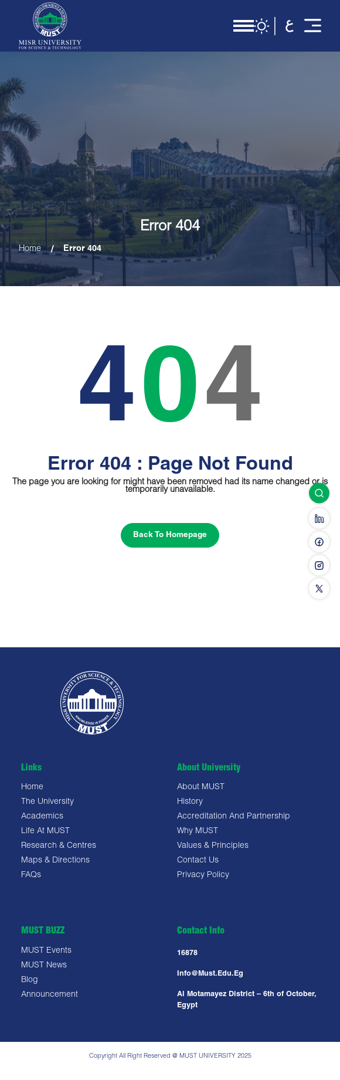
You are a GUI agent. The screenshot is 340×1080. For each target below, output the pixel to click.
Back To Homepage (170, 535)
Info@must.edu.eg (210, 974)
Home (30, 249)
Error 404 (82, 249)
